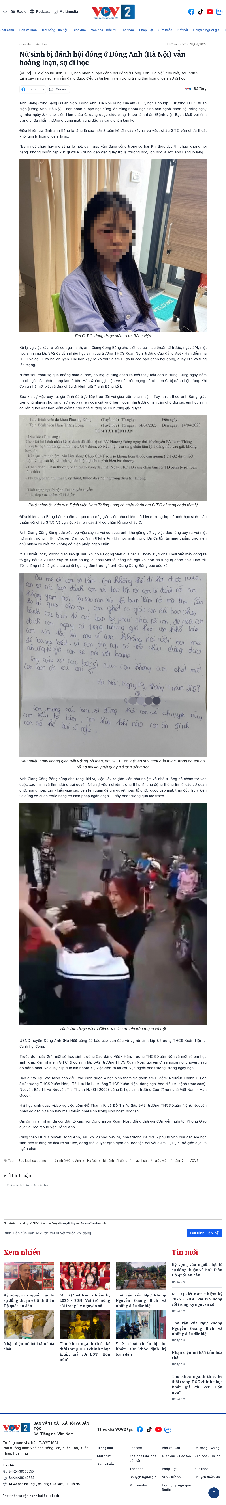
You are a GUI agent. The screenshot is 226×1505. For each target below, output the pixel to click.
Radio (18, 11)
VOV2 (194, 1160)
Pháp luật (146, 30)
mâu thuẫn (141, 1160)
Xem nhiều (105, 1464)
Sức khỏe (165, 30)
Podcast (40, 11)
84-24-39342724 (21, 1477)
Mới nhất (104, 1456)
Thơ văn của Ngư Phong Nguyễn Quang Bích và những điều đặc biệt (197, 1328)
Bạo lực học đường (32, 1160)
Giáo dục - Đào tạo (33, 44)
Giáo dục (79, 30)
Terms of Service (90, 1223)
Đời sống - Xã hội (54, 30)
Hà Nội (92, 1160)
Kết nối (182, 30)
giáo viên (161, 1160)
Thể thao (127, 30)
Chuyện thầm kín (207, 1477)
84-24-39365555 (21, 1471)
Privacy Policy (67, 1223)
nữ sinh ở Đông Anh (67, 1160)
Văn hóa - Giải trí (103, 30)
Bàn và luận (28, 30)
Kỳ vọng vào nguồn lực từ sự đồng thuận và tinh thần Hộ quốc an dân (197, 1269)
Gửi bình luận (204, 1233)
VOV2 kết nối (171, 1477)
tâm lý (179, 1160)
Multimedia (65, 11)
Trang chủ (105, 1448)
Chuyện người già (206, 30)
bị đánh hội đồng (115, 1160)
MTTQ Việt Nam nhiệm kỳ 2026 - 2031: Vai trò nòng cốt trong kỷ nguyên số (197, 1299)
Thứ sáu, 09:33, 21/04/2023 (187, 44)
